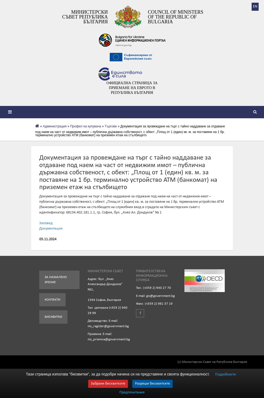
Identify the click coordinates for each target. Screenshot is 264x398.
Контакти (52, 299)
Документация (51, 229)
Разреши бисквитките (152, 384)
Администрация (54, 126)
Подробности (225, 375)
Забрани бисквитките (108, 384)
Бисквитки (53, 317)
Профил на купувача (85, 126)
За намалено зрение (56, 279)
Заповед (46, 223)
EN (255, 7)
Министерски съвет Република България (85, 17)
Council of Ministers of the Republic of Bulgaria (175, 17)
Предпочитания (132, 393)
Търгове (111, 126)
